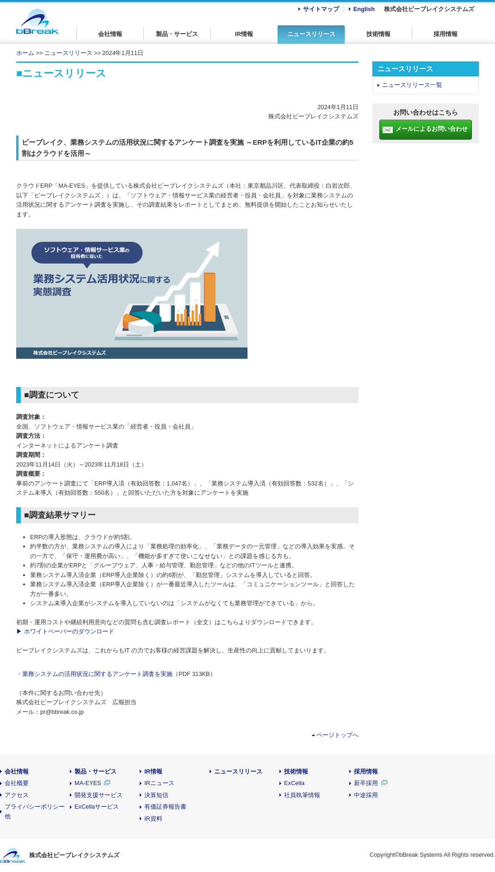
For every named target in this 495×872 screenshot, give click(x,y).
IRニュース (159, 783)
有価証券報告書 (165, 806)
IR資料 (153, 818)
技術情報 (378, 34)
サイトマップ (321, 9)
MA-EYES (87, 783)
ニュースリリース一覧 (412, 84)
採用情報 (445, 34)
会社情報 (110, 34)
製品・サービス (177, 34)
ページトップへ (337, 734)
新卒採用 (367, 783)
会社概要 (17, 783)
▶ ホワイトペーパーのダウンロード (65, 631)
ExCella (294, 783)
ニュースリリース (311, 34)
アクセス (17, 795)
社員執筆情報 (302, 795)
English (364, 9)
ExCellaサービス (96, 806)
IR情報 (244, 34)
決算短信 (156, 795)
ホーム (25, 52)
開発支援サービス (98, 795)
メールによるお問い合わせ (432, 128)
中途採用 (366, 795)
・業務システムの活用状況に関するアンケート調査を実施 (94, 673)
